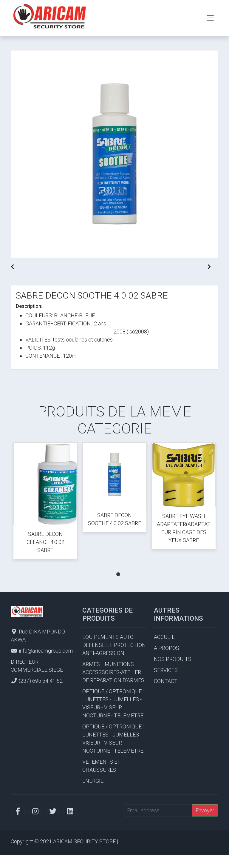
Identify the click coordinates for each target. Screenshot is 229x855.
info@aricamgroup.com (46, 651)
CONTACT (165, 681)
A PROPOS (166, 648)
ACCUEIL (164, 637)
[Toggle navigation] (210, 18)
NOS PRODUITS (172, 659)
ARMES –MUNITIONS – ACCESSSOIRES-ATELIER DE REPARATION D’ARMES (113, 672)
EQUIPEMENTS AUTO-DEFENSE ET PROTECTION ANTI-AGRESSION (114, 645)
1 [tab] (118, 568)
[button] (12, 267)
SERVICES (166, 670)
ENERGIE (92, 781)
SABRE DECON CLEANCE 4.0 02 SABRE (45, 542)
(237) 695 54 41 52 (41, 681)
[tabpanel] (45, 502)
